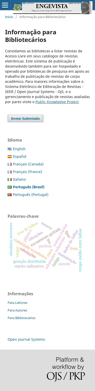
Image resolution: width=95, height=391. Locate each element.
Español (19, 156)
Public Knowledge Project (57, 101)
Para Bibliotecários (21, 318)
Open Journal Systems (26, 339)
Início (9, 16)
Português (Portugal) (30, 194)
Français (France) (27, 171)
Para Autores (17, 310)
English (19, 148)
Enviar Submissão (25, 118)
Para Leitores (17, 302)
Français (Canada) (28, 164)
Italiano (19, 179)
